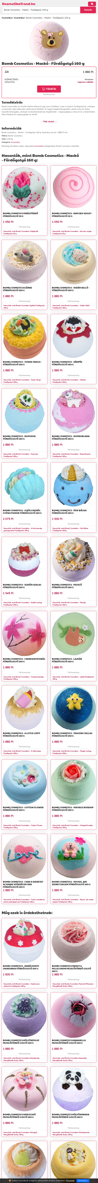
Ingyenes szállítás (85, 82)
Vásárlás (49, 89)
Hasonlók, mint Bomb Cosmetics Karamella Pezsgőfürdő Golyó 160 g (69, 1059)
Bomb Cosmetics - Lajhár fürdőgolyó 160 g (67, 660)
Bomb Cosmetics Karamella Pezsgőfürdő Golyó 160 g (69, 1041)
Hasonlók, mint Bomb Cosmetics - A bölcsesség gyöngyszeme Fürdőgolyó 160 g (22, 529)
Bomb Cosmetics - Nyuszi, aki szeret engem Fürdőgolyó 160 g (71, 883)
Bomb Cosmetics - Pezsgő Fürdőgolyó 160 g (67, 586)
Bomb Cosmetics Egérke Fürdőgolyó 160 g (17, 289)
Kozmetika (15, 142)
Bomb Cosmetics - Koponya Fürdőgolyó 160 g (19, 437)
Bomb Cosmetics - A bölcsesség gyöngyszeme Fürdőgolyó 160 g (22, 511)
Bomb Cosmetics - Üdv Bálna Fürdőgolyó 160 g (69, 511)
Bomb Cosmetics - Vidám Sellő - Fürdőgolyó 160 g (70, 289)
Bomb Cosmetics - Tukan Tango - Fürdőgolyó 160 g (22, 363)
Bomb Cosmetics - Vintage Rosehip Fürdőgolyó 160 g (72, 809)
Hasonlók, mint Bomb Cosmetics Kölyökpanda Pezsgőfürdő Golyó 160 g (70, 1133)
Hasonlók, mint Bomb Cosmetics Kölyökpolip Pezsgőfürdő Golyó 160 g (21, 1059)
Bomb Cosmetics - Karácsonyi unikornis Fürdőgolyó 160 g (21, 967)
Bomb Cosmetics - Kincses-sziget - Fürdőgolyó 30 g (72, 214)
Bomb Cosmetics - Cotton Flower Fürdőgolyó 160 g (23, 809)
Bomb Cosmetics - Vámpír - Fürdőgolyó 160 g (67, 363)
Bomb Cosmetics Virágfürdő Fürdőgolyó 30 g (20, 214)
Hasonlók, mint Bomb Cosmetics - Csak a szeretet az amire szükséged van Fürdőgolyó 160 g (24, 901)
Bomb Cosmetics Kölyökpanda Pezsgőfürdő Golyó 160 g (70, 1116)
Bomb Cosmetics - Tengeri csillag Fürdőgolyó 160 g (72, 734)
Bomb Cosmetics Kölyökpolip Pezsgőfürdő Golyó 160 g (21, 1041)
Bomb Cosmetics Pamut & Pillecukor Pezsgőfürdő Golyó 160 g (71, 968)
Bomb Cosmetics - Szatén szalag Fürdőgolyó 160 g (22, 586)
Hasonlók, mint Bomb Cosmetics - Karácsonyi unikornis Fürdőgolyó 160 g (21, 985)
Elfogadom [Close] (82, 1180)
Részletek (70, 1180)
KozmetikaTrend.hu (18, 3)
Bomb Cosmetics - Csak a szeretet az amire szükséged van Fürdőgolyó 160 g (23, 884)
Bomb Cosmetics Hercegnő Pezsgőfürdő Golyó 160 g (19, 1116)
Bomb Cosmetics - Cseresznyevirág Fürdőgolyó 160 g (24, 660)
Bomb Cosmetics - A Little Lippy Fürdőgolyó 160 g (21, 734)
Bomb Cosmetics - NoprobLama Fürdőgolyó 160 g (71, 437)
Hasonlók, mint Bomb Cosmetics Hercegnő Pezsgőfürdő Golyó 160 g (20, 1133)
